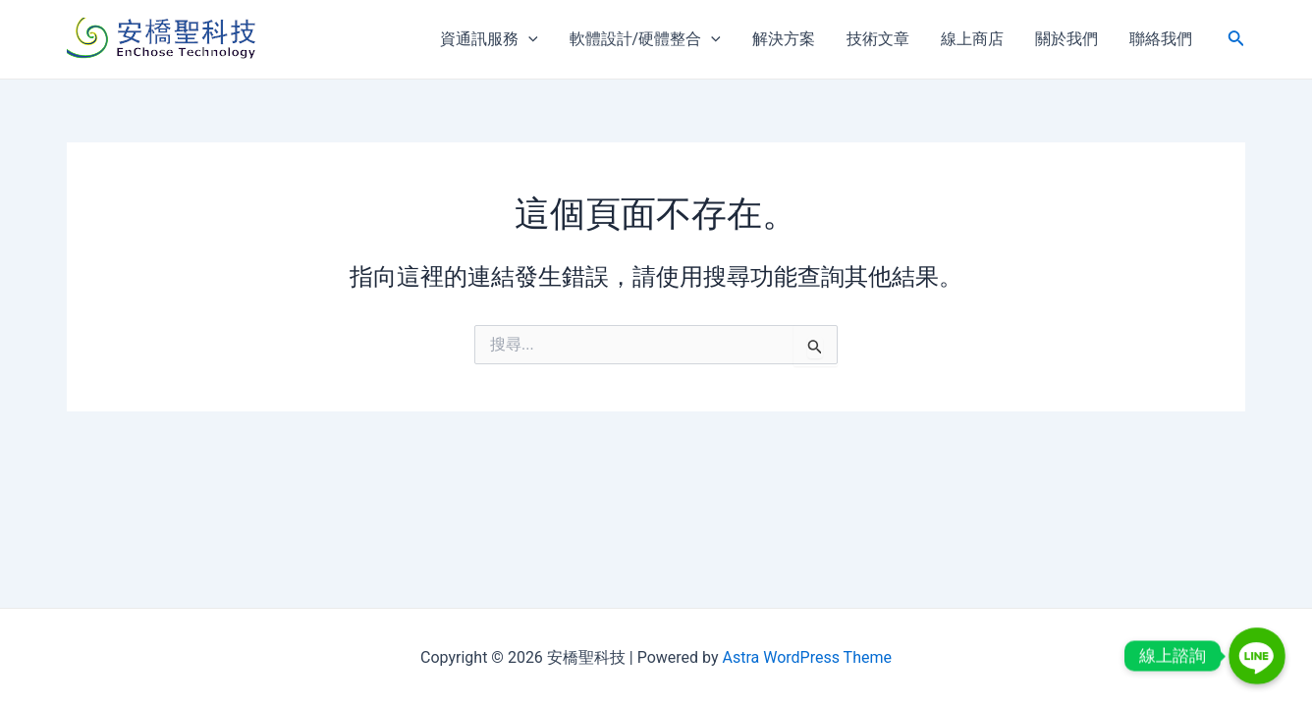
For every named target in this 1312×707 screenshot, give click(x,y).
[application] (528, 39)
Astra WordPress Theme (806, 657)
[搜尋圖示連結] (1236, 39)
